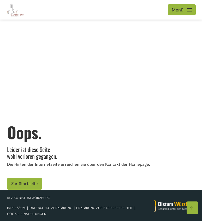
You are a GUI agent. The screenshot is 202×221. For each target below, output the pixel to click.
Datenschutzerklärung (51, 208)
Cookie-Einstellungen (26, 214)
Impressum (16, 208)
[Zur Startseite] (174, 206)
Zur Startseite (24, 183)
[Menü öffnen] (182, 9)
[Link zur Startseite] (14, 9)
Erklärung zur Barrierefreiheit (104, 208)
